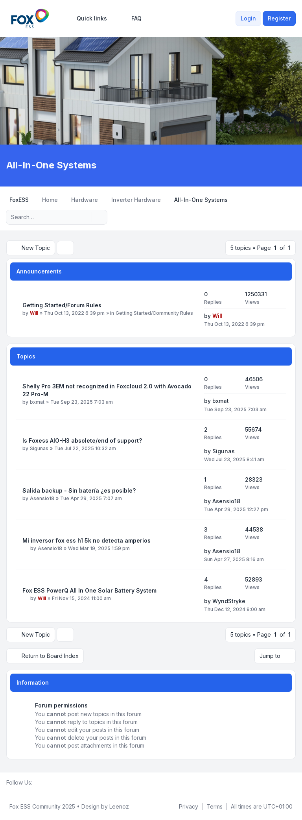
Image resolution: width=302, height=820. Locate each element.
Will (34, 313)
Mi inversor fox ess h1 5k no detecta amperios (86, 540)
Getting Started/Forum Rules (61, 305)
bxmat (37, 402)
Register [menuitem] (279, 18)
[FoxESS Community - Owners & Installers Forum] (30, 18)
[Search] (85, 217)
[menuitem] (88, 18)
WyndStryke (228, 601)
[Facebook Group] (37, 782)
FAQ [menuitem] (131, 18)
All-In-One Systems (51, 165)
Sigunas (39, 448)
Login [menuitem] (248, 18)
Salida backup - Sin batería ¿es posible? (79, 490)
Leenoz (119, 806)
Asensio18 (42, 498)
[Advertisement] (151, 100)
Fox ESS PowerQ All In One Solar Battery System (89, 590)
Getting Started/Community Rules (154, 313)
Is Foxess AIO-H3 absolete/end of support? (82, 440)
